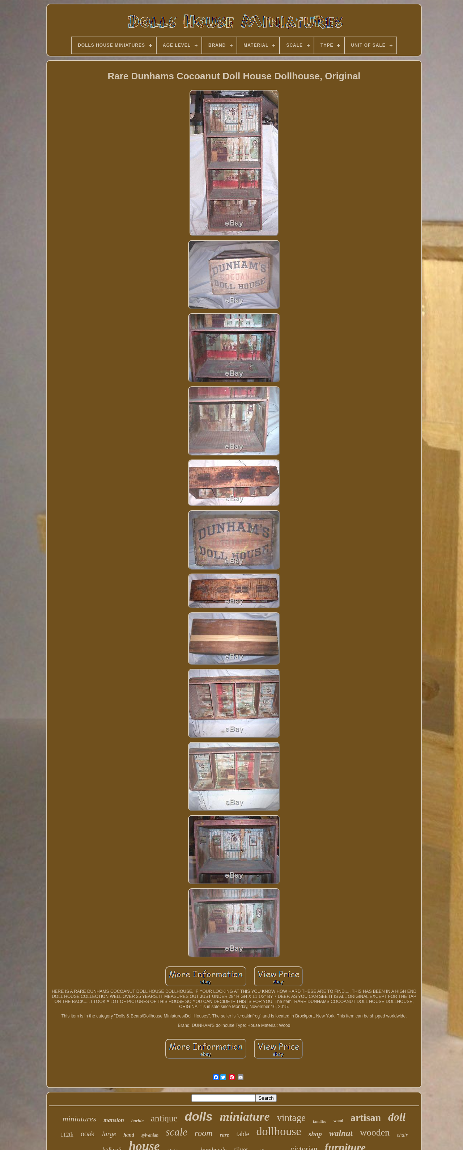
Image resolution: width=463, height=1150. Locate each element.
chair (402, 1135)
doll (396, 1117)
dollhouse (278, 1131)
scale (176, 1132)
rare (224, 1135)
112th (66, 1135)
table (242, 1134)
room (204, 1133)
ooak (88, 1134)
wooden (375, 1132)
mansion (113, 1120)
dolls (199, 1116)
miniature (245, 1116)
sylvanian (149, 1135)
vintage (291, 1117)
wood (338, 1120)
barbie (137, 1120)
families (319, 1121)
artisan (366, 1117)
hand (128, 1135)
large (109, 1134)
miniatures (79, 1118)
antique (164, 1118)
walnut (341, 1133)
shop (315, 1134)
